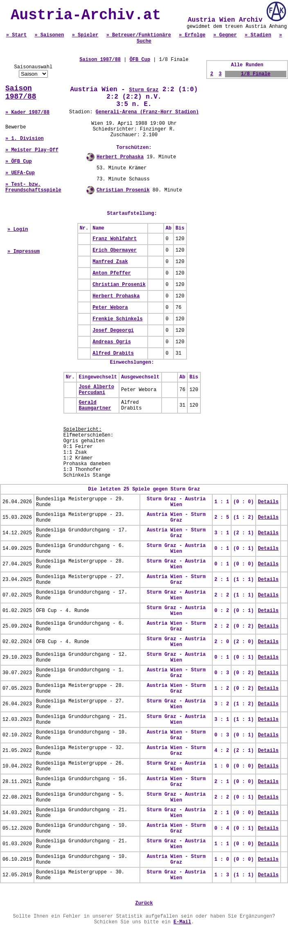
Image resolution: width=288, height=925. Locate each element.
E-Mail (182, 922)
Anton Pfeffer (111, 273)
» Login (17, 229)
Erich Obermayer (114, 250)
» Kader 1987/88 (27, 112)
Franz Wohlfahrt (114, 239)
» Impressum (23, 251)
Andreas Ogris (111, 342)
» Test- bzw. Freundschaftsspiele (33, 187)
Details (268, 502)
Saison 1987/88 (20, 92)
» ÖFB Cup (18, 161)
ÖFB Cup (140, 60)
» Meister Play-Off (32, 150)
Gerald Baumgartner (95, 405)
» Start (16, 35)
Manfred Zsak (110, 262)
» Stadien (258, 35)
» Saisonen (49, 35)
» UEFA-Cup (20, 173)
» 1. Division (24, 139)
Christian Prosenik (123, 190)
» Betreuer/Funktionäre (138, 35)
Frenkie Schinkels (117, 319)
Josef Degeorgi (113, 330)
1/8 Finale (255, 74)
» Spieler (85, 35)
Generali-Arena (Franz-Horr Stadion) (147, 112)
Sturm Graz (143, 90)
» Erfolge (192, 35)
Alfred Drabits (113, 353)
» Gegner (225, 35)
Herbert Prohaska (120, 157)
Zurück (144, 903)
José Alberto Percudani (96, 390)
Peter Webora (110, 308)
